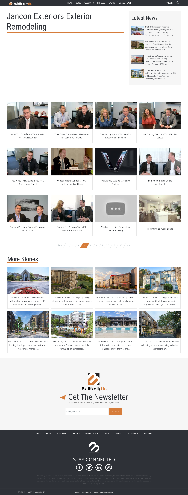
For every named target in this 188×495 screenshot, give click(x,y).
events (112, 3)
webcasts (89, 3)
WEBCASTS (61, 433)
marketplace (125, 3)
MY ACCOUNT (133, 433)
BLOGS (48, 433)
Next (128, 245)
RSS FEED (148, 433)
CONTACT (118, 433)
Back (59, 245)
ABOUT (106, 433)
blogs (78, 3)
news (69, 3)
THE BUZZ (76, 433)
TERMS (20, 492)
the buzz (101, 3)
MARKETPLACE (91, 433)
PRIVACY (29, 492)
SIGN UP (115, 411)
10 (121, 245)
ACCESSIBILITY (40, 492)
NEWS (38, 433)
